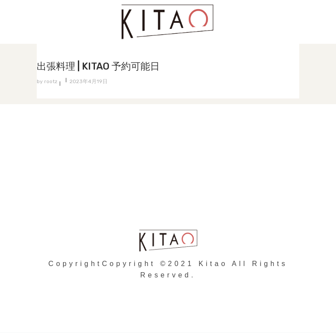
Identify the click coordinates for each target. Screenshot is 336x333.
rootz (50, 81)
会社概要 (168, 189)
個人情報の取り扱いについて (168, 171)
